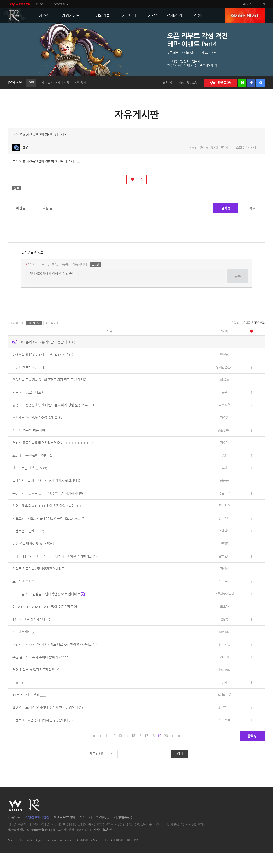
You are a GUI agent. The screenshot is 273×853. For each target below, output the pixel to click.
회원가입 (247, 4)
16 (139, 736)
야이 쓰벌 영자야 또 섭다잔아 (34, 544)
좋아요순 (259, 322)
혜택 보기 (47, 82)
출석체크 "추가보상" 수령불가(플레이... (39, 418)
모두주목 (224, 720)
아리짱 (224, 417)
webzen (19, 4)
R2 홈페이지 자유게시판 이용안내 (48, 342)
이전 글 (21, 208)
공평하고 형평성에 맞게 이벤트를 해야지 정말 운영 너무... (53, 405)
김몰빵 (224, 619)
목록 (252, 208)
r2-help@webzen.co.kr (41, 829)
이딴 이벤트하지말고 (28, 367)
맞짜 (224, 468)
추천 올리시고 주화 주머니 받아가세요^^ (40, 657)
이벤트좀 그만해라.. (28, 531)
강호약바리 (224, 707)
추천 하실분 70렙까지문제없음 (35, 670)
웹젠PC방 (102, 817)
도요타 (224, 606)
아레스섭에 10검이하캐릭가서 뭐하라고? (42, 355)
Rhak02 (224, 631)
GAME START (245, 15)
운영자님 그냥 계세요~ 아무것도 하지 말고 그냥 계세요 (49, 380)
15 (133, 736)
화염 (26, 147)
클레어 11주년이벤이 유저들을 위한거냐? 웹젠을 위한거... (54, 556)
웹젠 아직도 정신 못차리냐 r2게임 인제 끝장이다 (47, 707)
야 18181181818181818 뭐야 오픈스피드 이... (46, 607)
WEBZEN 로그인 (220, 83)
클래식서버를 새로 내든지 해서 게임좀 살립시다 (47, 481)
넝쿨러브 (224, 493)
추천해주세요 (23, 632)
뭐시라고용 (224, 694)
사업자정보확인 (102, 829)
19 (159, 736)
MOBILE (59, 4)
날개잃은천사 (224, 367)
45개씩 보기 (52, 322)
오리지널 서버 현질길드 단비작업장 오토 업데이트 (48, 594)
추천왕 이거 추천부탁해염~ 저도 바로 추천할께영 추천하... (54, 644)
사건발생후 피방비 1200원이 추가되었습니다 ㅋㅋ (46, 506)
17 (146, 736)
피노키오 (224, 505)
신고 (16, 188)
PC (41, 4)
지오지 (224, 442)
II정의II (224, 379)
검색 (180, 753)
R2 (15, 15)
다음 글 (48, 208)
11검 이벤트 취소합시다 (31, 619)
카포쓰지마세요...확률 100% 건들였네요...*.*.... (48, 518)
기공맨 (224, 657)
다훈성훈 (224, 405)
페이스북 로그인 (251, 83)
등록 (238, 276)
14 (126, 736)
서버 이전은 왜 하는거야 (28, 430)
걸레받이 (224, 531)
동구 (224, 392)
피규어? (17, 682)
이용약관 (14, 817)
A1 (224, 455)
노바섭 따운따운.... (25, 581)
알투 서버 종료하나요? (27, 392)
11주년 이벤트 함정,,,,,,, (29, 695)
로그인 (261, 4)
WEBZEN (15, 805)
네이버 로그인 (242, 83)
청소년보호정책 (64, 817)
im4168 (224, 669)
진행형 (224, 543)
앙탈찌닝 (224, 644)
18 (153, 736)
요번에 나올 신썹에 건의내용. (32, 455)
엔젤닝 (224, 354)
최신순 (235, 322)
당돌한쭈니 (224, 430)
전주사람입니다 (224, 594)
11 (107, 736)
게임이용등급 (123, 817)
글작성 (225, 208)
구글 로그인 (260, 83)
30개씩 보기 (34, 322)
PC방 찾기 (80, 82)
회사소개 (85, 817)
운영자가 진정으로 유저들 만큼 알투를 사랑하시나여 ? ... (50, 493)
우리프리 (224, 581)
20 (166, 736)
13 (120, 736)
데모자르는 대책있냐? (29, 468)
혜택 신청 (63, 82)
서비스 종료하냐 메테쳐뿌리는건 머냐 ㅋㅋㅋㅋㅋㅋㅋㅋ (52, 443)
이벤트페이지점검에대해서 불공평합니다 (42, 720)
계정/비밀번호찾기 (189, 82)
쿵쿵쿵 (224, 480)
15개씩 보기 (17, 322)
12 (113, 736)
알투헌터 (224, 518)
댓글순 (246, 322)
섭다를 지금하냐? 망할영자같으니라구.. (39, 569)
